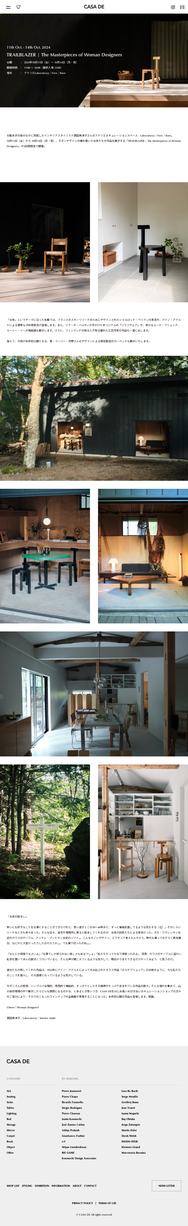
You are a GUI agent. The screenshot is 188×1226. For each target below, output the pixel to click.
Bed (9, 1119)
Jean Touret (128, 1108)
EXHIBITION (42, 1186)
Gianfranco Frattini (73, 1136)
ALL (9, 1091)
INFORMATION (61, 1186)
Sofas (10, 1102)
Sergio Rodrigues (72, 1108)
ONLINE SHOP (18, 7)
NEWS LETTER (167, 1186)
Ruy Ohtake (128, 1119)
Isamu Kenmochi (72, 1119)
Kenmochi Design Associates (79, 1158)
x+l (63, 1141)
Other (10, 1152)
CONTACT (90, 1186)
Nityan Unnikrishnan (74, 1147)
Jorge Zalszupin (131, 1124)
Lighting (11, 1113)
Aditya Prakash (71, 1130)
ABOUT (77, 1186)
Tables (10, 1108)
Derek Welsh (129, 1136)
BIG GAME (68, 1152)
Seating (11, 1096)
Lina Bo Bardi (130, 1091)
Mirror (11, 1130)
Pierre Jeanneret (71, 1091)
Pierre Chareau (71, 1113)
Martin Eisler (129, 1130)
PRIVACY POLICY (82, 1203)
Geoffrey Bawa (130, 1102)
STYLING (27, 1186)
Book (10, 1141)
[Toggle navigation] (8, 7)
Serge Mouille (130, 1096)
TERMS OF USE (107, 1203)
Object (11, 1147)
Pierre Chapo (70, 1096)
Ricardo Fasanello (72, 1102)
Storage (11, 1124)
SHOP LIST (13, 1186)
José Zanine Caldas (73, 1124)
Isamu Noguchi (130, 1113)
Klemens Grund (131, 1147)
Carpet (11, 1136)
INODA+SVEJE (130, 1141)
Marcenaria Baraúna (134, 1152)
